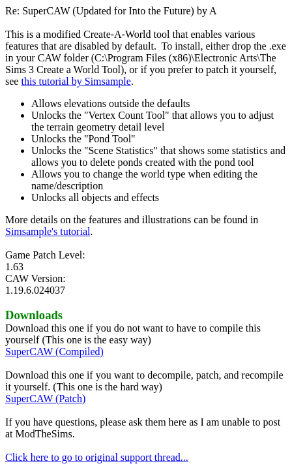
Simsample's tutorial (47, 231)
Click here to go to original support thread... (96, 457)
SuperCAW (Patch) (45, 398)
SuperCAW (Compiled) (54, 351)
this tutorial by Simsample (75, 81)
